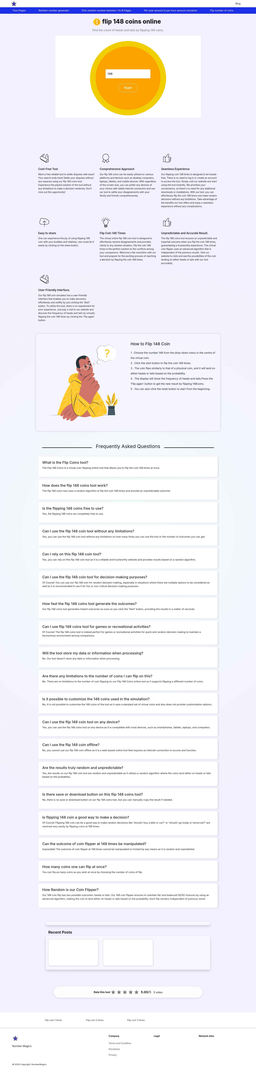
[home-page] (14, 3)
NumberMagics (39, 1064)
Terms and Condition (120, 1043)
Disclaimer (114, 1049)
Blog (237, 3)
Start (128, 88)
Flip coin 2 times (95, 1020)
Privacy (113, 1054)
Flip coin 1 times (53, 1020)
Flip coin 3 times (136, 1020)
